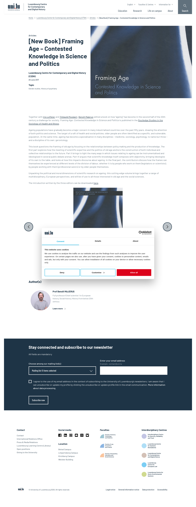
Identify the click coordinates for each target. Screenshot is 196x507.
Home (31, 18)
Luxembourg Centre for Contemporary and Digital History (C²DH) (61, 18)
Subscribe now (38, 400)
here (96, 183)
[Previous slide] (28, 226)
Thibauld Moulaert (68, 116)
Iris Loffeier (49, 116)
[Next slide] (167, 226)
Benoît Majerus (85, 116)
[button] (98, 270)
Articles (93, 18)
